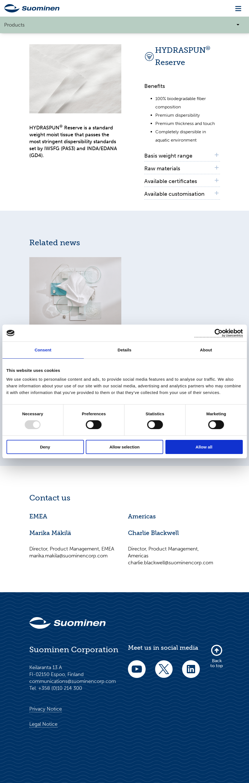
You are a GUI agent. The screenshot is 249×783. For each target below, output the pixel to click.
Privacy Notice (45, 709)
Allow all (204, 447)
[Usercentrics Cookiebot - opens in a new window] (218, 333)
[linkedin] (191, 672)
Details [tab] (125, 350)
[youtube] (137, 672)
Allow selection (124, 447)
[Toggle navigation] (238, 8)
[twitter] (164, 672)
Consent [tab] (43, 350)
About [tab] (206, 350)
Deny (45, 447)
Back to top (216, 656)
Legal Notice (43, 724)
